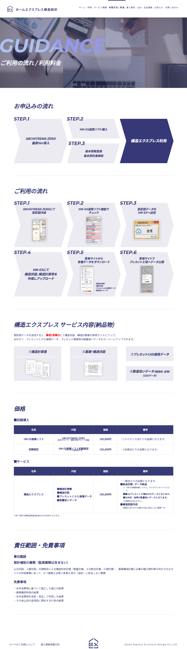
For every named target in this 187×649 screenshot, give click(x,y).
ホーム (82, 7)
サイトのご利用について (22, 645)
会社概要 (148, 7)
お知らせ (158, 7)
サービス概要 (100, 7)
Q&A (139, 7)
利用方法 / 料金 (117, 7)
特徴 (89, 7)
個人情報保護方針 (50, 645)
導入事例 (130, 7)
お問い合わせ (171, 7)
